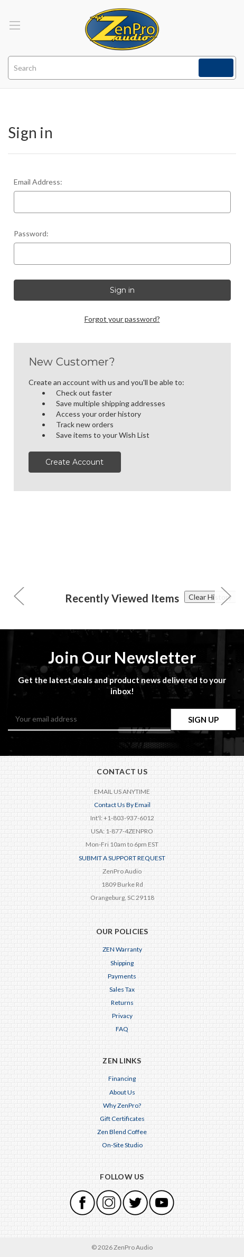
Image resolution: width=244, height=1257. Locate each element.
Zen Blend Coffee (122, 1132)
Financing (122, 1078)
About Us (122, 1092)
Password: (31, 233)
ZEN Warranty (122, 949)
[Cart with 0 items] (230, 18)
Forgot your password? (122, 318)
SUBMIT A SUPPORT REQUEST (122, 858)
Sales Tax (122, 989)
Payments (122, 976)
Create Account (74, 462)
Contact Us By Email (122, 805)
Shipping (122, 963)
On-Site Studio (122, 1145)
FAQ (122, 1029)
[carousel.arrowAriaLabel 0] (18, 595)
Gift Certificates (122, 1118)
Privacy (122, 1016)
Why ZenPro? (122, 1105)
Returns (122, 1002)
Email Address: (38, 181)
